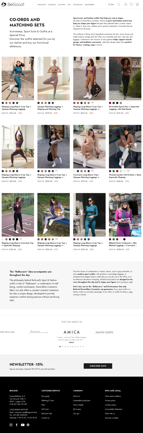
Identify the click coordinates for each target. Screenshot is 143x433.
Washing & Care (47, 400)
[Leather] (6, 103)
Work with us (110, 413)
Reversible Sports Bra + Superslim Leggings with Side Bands (124, 107)
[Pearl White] (74, 171)
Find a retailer (78, 405)
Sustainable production (81, 400)
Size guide (45, 396)
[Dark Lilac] (74, 103)
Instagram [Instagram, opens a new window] (11, 427)
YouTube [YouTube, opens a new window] (22, 427)
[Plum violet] (110, 171)
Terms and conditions (113, 396)
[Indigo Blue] (17, 103)
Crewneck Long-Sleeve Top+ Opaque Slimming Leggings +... (87, 176)
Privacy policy (110, 400)
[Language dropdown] (111, 4)
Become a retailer (111, 418)
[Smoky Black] (3, 103)
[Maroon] (110, 103)
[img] (118, 4)
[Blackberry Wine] (13, 103)
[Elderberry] (10, 103)
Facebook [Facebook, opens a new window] (16, 427)
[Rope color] (121, 171)
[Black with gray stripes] (114, 103)
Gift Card (44, 409)
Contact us (45, 418)
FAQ (43, 405)
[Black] (17, 239)
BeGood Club (46, 413)
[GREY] (121, 103)
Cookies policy (110, 405)
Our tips (76, 413)
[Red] (117, 171)
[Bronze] (78, 103)
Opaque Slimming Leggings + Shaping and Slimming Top (50, 107)
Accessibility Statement (113, 409)
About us (76, 396)
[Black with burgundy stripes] (117, 103)
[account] (125, 5)
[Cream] (121, 239)
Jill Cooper (77, 409)
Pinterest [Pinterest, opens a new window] (28, 427)
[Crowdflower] (114, 171)
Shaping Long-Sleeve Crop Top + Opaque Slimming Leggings (16, 107)
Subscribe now (98, 366)
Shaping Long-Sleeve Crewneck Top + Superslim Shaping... (17, 244)
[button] (42, 5)
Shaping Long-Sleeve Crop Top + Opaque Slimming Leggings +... (88, 107)
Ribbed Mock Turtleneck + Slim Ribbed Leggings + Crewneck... (123, 244)
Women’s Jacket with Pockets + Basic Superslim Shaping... (125, 176)
